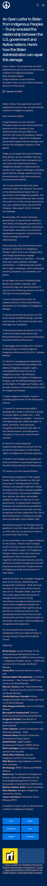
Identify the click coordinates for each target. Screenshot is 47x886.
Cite (30, 829)
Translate (30, 837)
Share (30, 821)
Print (11, 821)
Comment (11, 829)
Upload (11, 837)
